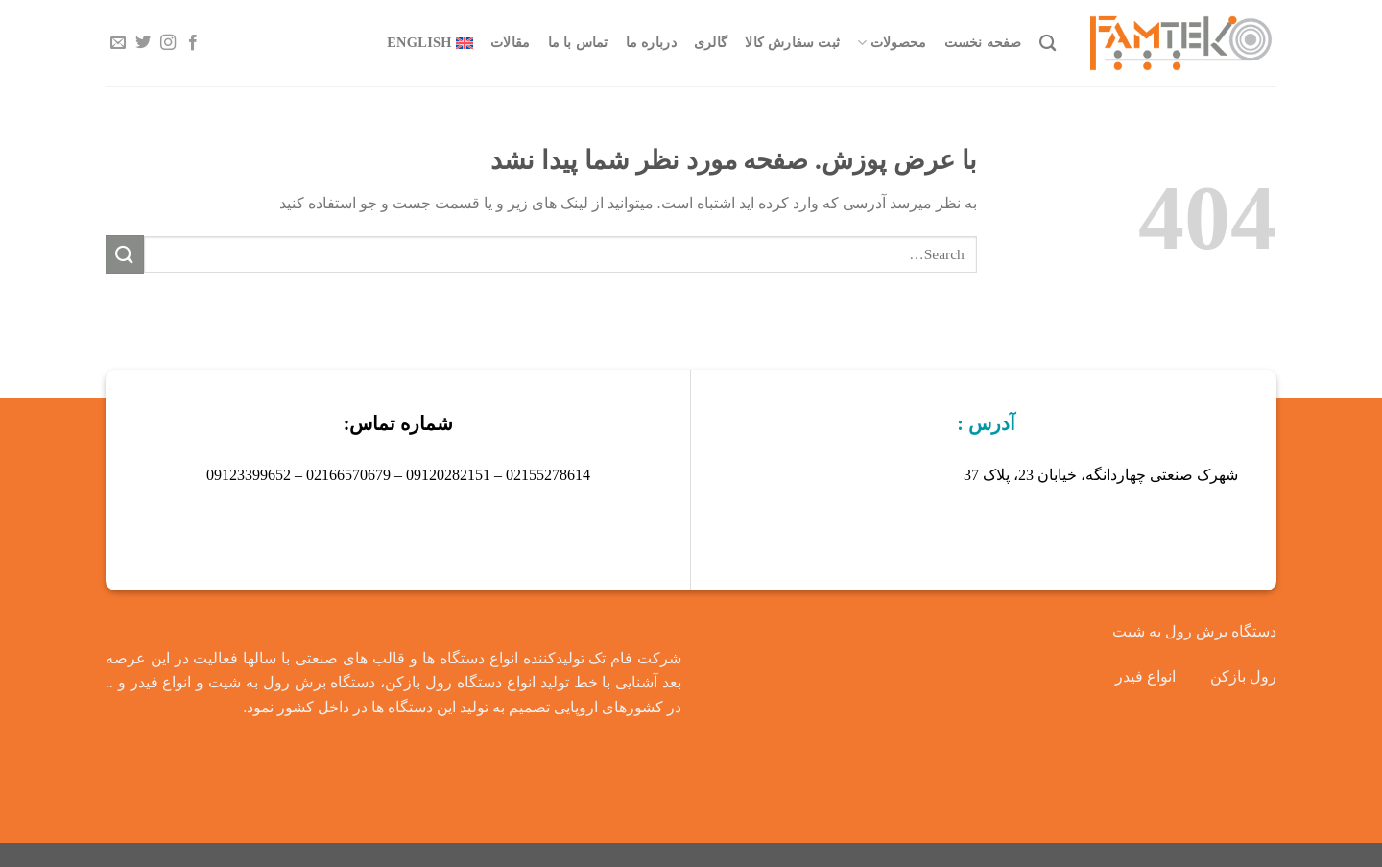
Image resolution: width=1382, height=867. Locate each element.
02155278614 (548, 475)
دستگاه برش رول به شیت (1194, 631)
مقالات (510, 42)
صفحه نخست (983, 42)
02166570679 (348, 475)
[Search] (1047, 43)
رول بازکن (1243, 676)
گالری (710, 42)
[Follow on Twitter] (143, 43)
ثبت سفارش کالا (792, 42)
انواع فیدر (1145, 676)
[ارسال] (125, 254)
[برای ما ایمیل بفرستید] (118, 43)
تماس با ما (578, 42)
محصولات (891, 43)
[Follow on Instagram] (168, 43)
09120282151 (448, 475)
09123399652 (248, 475)
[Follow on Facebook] (193, 43)
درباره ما (651, 42)
